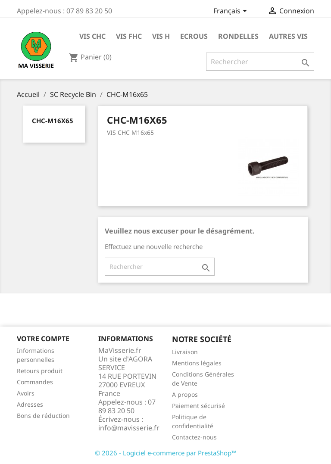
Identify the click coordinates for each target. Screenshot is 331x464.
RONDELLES (238, 36)
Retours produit (39, 371)
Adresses (30, 404)
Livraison (185, 352)
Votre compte (43, 338)
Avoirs (25, 393)
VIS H (161, 36)
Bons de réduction (43, 415)
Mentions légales (197, 363)
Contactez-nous (194, 437)
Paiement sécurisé (198, 406)
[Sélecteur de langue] (231, 11)
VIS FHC (129, 36)
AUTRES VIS (288, 36)
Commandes (35, 382)
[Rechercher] (260, 62)
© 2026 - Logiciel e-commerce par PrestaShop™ (166, 452)
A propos (185, 394)
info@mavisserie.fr (128, 428)
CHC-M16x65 (52, 120)
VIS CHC (92, 36)
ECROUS (194, 36)
